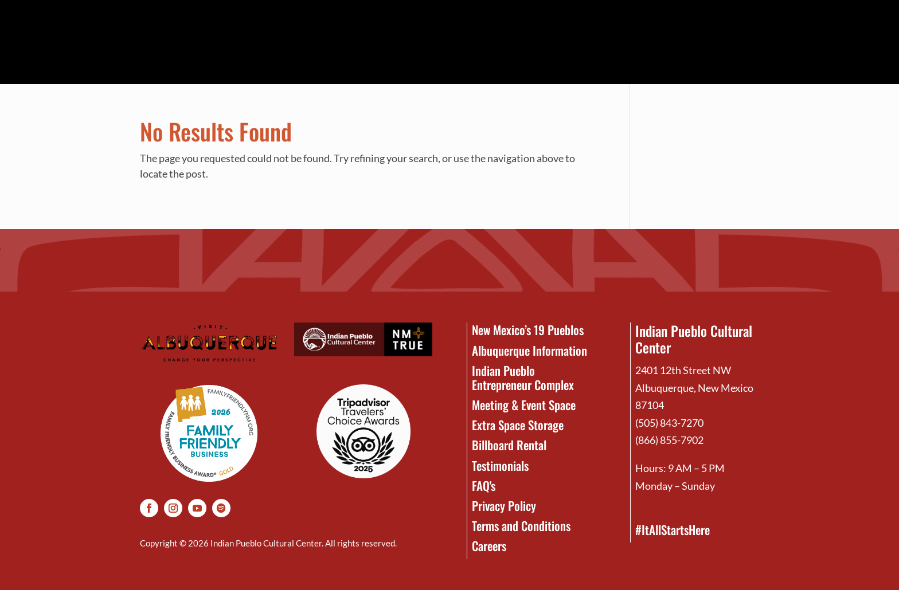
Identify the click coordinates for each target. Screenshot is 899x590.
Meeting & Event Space (524, 405)
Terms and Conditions (521, 525)
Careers (489, 545)
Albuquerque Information (529, 350)
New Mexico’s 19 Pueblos (528, 330)
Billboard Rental (509, 445)
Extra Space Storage (518, 425)
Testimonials (500, 465)
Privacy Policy (504, 505)
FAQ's (483, 485)
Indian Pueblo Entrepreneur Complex (523, 377)
